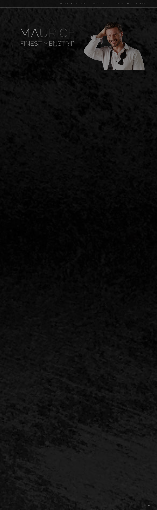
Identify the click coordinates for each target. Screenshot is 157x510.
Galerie (85, 4)
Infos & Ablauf (101, 4)
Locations (117, 4)
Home (64, 4)
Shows (75, 4)
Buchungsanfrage (136, 4)
